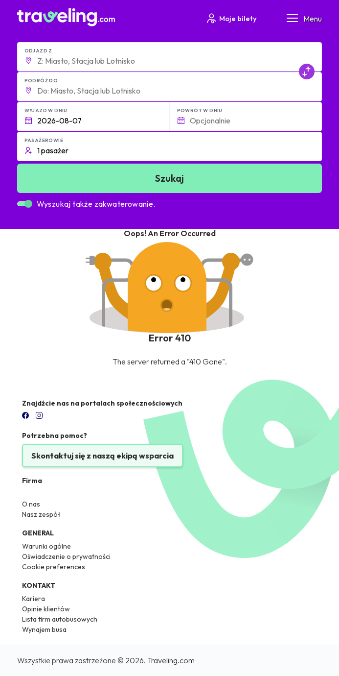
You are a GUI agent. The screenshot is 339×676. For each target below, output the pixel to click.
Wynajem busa (44, 629)
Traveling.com (171, 660)
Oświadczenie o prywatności (66, 556)
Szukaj (169, 178)
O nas (31, 504)
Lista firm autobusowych (59, 619)
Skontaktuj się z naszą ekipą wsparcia (102, 455)
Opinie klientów (46, 608)
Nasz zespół (41, 514)
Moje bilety (231, 18)
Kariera (33, 598)
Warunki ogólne (46, 546)
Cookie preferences (53, 566)
